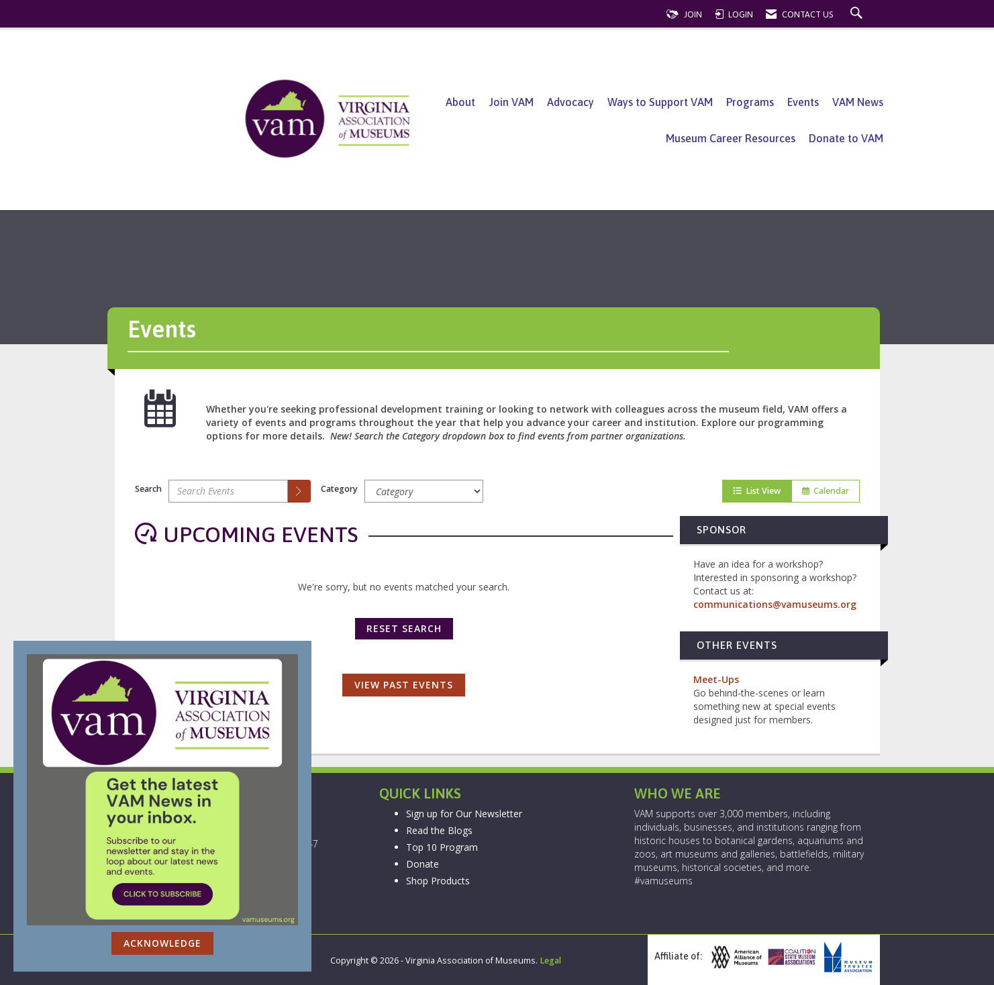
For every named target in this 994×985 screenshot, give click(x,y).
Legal (550, 960)
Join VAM (511, 102)
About (460, 102)
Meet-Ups (716, 679)
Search (148, 489)
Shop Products (438, 880)
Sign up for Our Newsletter (464, 813)
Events (803, 102)
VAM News (857, 102)
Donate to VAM (846, 138)
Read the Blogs (439, 830)
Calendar (825, 491)
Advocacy (570, 102)
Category (339, 489)
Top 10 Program (442, 847)
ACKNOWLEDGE (162, 943)
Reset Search (404, 628)
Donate (422, 864)
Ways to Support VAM (660, 102)
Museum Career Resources (730, 138)
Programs (750, 102)
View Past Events (403, 684)
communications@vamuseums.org (774, 604)
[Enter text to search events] (228, 491)
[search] (299, 491)
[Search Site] (858, 14)
